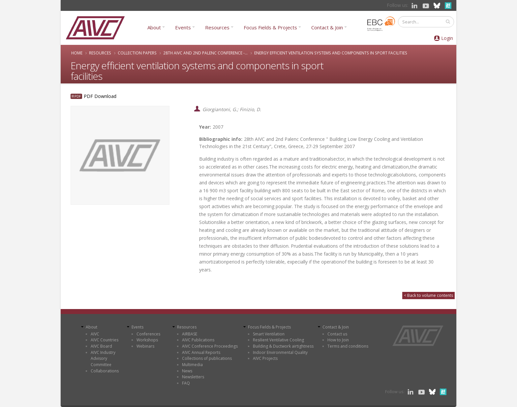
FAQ (186, 383)
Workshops (147, 340)
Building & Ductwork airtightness (283, 346)
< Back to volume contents (428, 295)
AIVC (95, 334)
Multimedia (192, 364)
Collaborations (105, 371)
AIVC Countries (104, 340)
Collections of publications (207, 358)
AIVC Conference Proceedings (210, 346)
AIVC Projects (265, 358)
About (154, 27)
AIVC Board (101, 346)
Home (76, 52)
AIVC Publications (198, 340)
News (187, 371)
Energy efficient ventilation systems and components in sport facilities (330, 52)
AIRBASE (189, 334)
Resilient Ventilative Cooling (278, 340)
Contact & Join (327, 27)
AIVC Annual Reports (201, 352)
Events (183, 27)
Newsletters (193, 377)
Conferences (148, 334)
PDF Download (100, 96)
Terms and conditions (347, 346)
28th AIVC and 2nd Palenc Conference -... (205, 52)
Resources (217, 27)
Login (447, 38)
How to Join (338, 340)
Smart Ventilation (269, 334)
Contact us (337, 334)
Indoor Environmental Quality (280, 352)
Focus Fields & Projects (270, 27)
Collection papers (137, 52)
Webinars (145, 346)
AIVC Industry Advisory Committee (103, 358)
